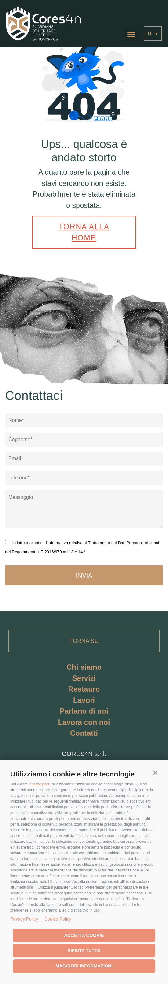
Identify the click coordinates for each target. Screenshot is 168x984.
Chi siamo (84, 667)
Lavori (84, 700)
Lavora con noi (84, 722)
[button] (155, 772)
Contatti (84, 733)
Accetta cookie (84, 935)
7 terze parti (39, 784)
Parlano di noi (84, 711)
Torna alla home (83, 232)
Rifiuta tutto (84, 950)
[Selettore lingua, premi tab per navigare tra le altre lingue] (153, 33)
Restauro (84, 689)
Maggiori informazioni (84, 965)
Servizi (84, 678)
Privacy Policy (24, 919)
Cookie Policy (57, 919)
